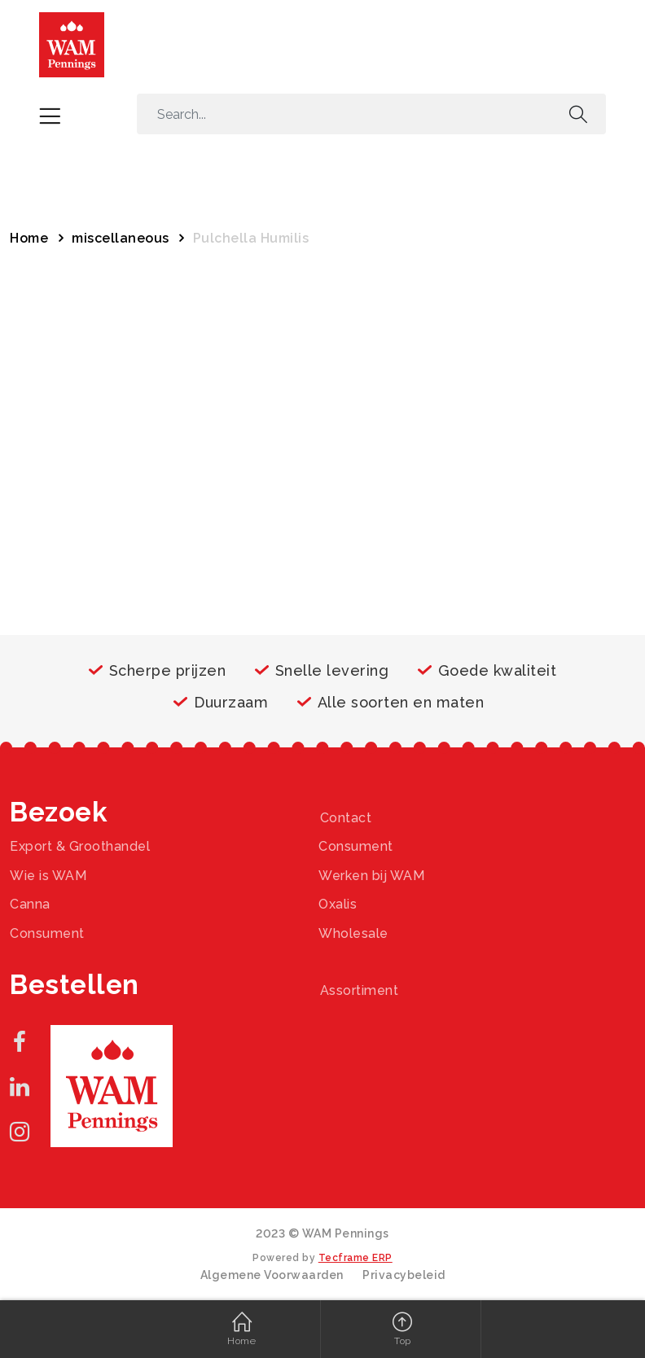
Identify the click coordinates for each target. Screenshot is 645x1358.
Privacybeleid (403, 1274)
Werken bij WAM (371, 875)
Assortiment (359, 990)
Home (29, 238)
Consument (355, 846)
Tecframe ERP (355, 1258)
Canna (30, 904)
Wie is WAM (48, 875)
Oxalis (337, 904)
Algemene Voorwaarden (272, 1274)
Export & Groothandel (80, 846)
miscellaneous (120, 238)
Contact (346, 818)
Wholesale (353, 933)
